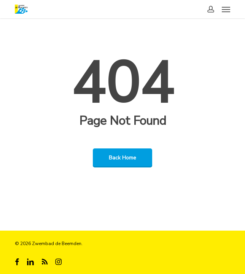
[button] (226, 9)
